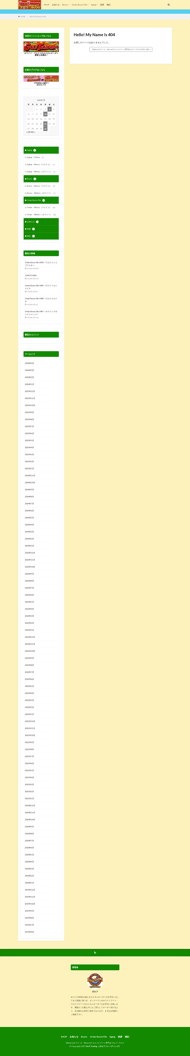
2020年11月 (30, 812)
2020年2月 (29, 876)
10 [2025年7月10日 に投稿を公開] (45, 114)
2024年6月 (29, 510)
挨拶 (102, 5)
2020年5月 (29, 854)
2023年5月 (29, 602)
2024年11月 (30, 475)
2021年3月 (29, 784)
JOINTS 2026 (30, 275)
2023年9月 (29, 574)
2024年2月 (29, 539)
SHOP (46, 5)
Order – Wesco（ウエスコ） (41, 207)
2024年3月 (29, 531)
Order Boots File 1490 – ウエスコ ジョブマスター (41, 263)
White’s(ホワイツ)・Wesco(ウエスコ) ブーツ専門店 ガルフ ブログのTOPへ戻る (120, 49)
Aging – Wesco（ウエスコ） (41, 164)
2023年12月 (30, 553)
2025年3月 (29, 454)
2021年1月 (29, 798)
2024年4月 (29, 524)
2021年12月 (30, 721)
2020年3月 (29, 869)
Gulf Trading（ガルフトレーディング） (103, 1046)
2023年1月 (29, 630)
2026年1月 (29, 384)
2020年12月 (30, 805)
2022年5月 (29, 686)
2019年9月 (29, 911)
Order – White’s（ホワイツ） (41, 214)
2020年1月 (29, 883)
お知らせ (56, 5)
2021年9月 (29, 742)
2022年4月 (29, 693)
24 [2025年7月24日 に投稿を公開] (45, 124)
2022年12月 (30, 637)
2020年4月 (29, 861)
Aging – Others (35, 157)
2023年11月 (30, 560)
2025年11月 (30, 398)
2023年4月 (29, 609)
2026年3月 (29, 370)
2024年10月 (30, 482)
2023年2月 (29, 623)
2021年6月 (29, 763)
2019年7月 (29, 925)
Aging (93, 5)
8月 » (33, 132)
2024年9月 (29, 489)
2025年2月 (29, 461)
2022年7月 (29, 672)
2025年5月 (29, 440)
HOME (22, 17)
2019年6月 (29, 932)
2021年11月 (30, 728)
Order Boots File (79, 5)
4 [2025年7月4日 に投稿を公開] (49, 109)
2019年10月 (30, 904)
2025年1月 (29, 468)
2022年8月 (29, 665)
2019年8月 (29, 918)
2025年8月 (29, 419)
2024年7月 (29, 503)
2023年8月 (29, 581)
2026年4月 (29, 363)
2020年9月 (29, 826)
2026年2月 (29, 377)
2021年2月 (29, 791)
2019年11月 (30, 897)
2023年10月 (30, 567)
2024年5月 (29, 517)
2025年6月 (29, 433)
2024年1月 (29, 546)
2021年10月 (30, 735)
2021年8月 (29, 749)
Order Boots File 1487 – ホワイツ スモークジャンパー (41, 312)
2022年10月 (30, 651)
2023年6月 (29, 595)
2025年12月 (30, 391)
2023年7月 (29, 588)
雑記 (108, 5)
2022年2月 (29, 707)
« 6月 (28, 132)
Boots (65, 5)
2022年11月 (30, 644)
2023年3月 (29, 616)
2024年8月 (29, 496)
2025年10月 (30, 405)
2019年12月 (30, 890)
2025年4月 (29, 447)
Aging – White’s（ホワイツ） (41, 171)
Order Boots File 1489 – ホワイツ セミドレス (41, 286)
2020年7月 (29, 840)
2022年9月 (29, 658)
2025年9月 (29, 412)
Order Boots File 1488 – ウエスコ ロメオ (41, 299)
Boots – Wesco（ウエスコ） (41, 186)
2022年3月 (29, 700)
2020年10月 (30, 819)
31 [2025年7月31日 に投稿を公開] (45, 128)
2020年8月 (29, 833)
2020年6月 (29, 847)
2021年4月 (29, 777)
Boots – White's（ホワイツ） (41, 193)
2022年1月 (29, 714)
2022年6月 (29, 679)
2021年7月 (29, 756)
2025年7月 (29, 426)
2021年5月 (29, 770)
